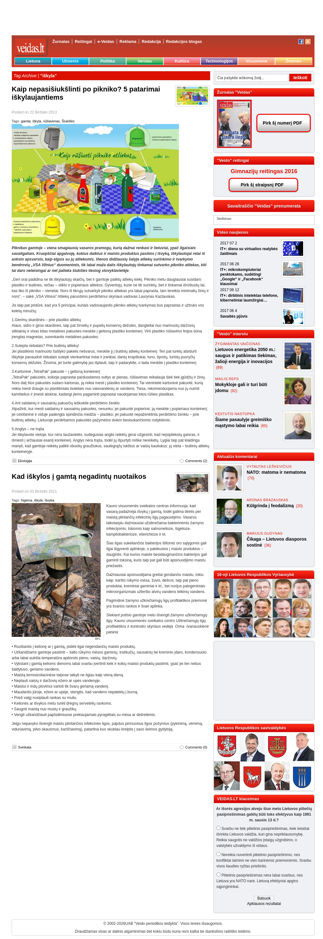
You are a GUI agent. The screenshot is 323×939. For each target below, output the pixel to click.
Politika (107, 61)
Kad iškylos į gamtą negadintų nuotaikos (79, 476)
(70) (251, 478)
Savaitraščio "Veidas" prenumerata (264, 205)
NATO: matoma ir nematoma (276, 472)
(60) (264, 426)
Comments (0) (196, 747)
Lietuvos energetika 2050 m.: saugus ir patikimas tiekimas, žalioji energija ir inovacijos (246, 355)
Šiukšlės (68, 121)
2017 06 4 (228, 310)
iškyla (36, 121)
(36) (267, 545)
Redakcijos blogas (184, 41)
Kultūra (182, 61)
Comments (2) (196, 461)
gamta (26, 121)
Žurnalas (60, 41)
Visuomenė (256, 61)
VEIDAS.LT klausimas (238, 798)
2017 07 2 (228, 243)
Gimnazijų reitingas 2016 (264, 171)
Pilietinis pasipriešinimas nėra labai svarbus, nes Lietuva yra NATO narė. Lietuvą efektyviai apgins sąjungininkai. (259, 881)
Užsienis (70, 61)
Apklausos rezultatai (264, 903)
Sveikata (24, 747)
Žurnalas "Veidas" (234, 92)
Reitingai (83, 41)
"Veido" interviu (232, 334)
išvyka (50, 500)
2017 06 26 (229, 264)
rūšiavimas (51, 121)
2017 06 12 (229, 290)
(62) (234, 391)
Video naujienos (232, 232)
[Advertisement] (261, 680)
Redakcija (151, 41)
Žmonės (294, 61)
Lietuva (33, 61)
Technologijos (219, 61)
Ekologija (25, 461)
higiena (26, 500)
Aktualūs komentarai (237, 456)
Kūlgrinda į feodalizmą (271, 505)
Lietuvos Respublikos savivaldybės (251, 727)
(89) (219, 367)
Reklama (128, 41)
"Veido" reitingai (233, 160)
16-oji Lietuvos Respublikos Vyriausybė (255, 574)
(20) (299, 506)
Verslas (145, 61)
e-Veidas (105, 41)
